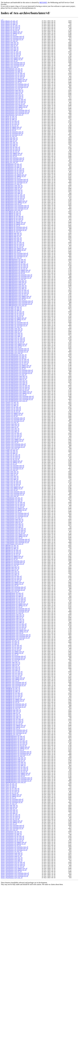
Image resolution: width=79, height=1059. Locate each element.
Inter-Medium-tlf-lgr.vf (10, 682)
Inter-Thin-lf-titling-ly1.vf (12, 955)
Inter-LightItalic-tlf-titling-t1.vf (15, 647)
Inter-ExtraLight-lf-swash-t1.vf (13, 380)
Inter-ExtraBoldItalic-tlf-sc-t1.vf (14, 350)
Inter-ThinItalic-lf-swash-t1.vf (13, 1009)
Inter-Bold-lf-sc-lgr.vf (10, 141)
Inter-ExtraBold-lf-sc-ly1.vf (12, 258)
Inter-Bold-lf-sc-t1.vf (10, 147)
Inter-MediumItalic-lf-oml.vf (12, 712)
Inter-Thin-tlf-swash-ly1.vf (12, 981)
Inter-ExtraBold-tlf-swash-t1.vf (13, 296)
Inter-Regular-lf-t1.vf (10, 782)
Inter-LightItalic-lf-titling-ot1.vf (15, 614)
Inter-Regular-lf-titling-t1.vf (13, 787)
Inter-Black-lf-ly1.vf (9, 23)
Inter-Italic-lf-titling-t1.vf (12, 501)
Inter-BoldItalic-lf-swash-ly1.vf (14, 206)
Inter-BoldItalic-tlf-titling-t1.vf (14, 247)
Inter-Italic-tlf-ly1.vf (10, 512)
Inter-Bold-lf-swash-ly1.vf (11, 149)
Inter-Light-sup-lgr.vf (10, 562)
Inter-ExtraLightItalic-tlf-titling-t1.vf (17, 475)
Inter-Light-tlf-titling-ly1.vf (13, 586)
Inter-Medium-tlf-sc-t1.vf (11, 693)
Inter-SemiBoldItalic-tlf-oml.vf (13, 915)
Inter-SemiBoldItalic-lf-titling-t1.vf (16, 902)
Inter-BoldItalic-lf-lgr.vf (11, 193)
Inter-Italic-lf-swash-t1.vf (12, 494)
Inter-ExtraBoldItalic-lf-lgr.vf (13, 308)
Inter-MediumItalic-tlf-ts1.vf (12, 763)
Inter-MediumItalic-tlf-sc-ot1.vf (14, 749)
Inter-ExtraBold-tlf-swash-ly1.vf (14, 295)
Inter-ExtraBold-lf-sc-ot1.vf (12, 260)
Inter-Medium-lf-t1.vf (9, 667)
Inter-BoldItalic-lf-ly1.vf (11, 195)
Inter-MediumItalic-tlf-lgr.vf (12, 739)
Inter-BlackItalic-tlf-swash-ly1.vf (14, 123)
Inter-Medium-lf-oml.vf (10, 655)
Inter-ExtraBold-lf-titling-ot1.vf (14, 271)
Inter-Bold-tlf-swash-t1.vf (11, 182)
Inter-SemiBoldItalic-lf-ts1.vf (13, 904)
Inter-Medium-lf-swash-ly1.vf (12, 664)
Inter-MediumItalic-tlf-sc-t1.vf (13, 750)
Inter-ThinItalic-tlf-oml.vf (12, 1029)
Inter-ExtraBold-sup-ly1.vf (11, 278)
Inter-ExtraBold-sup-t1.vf (11, 280)
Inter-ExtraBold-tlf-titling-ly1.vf (14, 300)
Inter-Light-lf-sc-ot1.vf (10, 546)
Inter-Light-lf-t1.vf (9, 553)
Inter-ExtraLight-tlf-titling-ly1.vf (15, 415)
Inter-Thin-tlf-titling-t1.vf (12, 990)
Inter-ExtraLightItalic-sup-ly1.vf (14, 450)
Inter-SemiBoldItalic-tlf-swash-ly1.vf (16, 924)
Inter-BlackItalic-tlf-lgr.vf (12, 110)
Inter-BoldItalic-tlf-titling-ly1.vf (15, 243)
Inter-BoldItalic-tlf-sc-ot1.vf (13, 234)
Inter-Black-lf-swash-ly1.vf (12, 34)
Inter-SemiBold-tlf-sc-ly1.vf (12, 861)
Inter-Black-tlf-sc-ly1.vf (11, 60)
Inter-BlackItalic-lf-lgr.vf (12, 79)
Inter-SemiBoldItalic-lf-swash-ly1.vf (15, 893)
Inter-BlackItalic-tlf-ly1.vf (12, 112)
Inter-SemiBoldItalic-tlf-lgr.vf (13, 911)
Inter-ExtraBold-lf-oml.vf (11, 254)
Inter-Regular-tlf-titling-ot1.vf (14, 817)
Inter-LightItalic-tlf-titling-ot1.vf (15, 645)
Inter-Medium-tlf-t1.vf (10, 699)
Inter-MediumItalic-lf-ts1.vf (12, 732)
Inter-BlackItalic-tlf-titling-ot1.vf (15, 130)
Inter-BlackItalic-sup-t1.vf (12, 108)
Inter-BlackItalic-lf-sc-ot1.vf (13, 88)
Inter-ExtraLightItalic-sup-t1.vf (14, 451)
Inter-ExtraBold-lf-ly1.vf (11, 252)
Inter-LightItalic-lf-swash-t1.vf (14, 608)
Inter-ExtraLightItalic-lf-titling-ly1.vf (17, 440)
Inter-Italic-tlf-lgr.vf (10, 511)
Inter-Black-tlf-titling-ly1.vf (13, 71)
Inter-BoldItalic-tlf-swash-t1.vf (14, 239)
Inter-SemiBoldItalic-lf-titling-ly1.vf (16, 898)
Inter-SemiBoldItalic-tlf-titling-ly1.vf (16, 930)
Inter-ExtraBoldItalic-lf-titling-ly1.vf (16, 326)
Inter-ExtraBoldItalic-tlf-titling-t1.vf (16, 361)
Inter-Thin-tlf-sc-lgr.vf (10, 974)
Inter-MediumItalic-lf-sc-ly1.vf (13, 715)
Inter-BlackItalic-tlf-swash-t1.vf (14, 125)
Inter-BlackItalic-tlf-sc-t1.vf (13, 121)
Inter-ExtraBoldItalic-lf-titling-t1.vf (16, 330)
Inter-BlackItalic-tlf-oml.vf (12, 114)
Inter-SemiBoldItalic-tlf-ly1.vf (13, 913)
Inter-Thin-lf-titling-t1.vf (12, 959)
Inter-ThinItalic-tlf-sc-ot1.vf (13, 1035)
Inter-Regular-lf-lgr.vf (10, 765)
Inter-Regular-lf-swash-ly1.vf (12, 778)
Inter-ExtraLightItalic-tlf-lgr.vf (14, 453)
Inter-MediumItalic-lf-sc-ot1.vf (13, 717)
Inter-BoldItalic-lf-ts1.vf (11, 217)
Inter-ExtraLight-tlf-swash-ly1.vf (14, 409)
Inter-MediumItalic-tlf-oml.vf (12, 743)
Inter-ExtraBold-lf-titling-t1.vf (14, 272)
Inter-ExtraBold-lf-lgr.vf (11, 250)
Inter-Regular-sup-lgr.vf (10, 791)
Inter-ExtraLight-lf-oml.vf (11, 368)
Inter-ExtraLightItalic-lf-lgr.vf (14, 422)
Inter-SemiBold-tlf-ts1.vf (11, 878)
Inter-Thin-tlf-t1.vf (9, 985)
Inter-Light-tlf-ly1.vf (10, 570)
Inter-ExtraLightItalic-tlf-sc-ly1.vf (15, 461)
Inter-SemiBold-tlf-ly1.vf (11, 856)
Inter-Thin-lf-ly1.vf (9, 939)
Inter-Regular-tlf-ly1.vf (10, 798)
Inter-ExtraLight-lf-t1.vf (11, 381)
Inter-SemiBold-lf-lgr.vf (10, 822)
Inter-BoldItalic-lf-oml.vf (11, 197)
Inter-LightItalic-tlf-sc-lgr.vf (13, 631)
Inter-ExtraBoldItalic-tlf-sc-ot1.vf (15, 348)
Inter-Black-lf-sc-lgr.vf (10, 27)
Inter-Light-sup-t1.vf (9, 566)
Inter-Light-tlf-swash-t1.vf (12, 583)
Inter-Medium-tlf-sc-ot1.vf (11, 691)
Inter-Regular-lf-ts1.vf (10, 789)
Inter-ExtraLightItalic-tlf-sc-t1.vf (15, 464)
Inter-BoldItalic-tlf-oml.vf (12, 228)
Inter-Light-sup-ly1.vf (10, 564)
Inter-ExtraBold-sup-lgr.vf (11, 276)
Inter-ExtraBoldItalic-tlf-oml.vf (14, 343)
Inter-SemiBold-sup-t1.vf (10, 852)
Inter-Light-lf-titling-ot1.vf (12, 557)
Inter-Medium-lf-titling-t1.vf (12, 673)
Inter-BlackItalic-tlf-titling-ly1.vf (15, 129)
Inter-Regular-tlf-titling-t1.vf (13, 819)
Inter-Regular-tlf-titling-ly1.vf (14, 815)
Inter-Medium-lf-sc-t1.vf (10, 662)
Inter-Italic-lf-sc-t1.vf (10, 490)
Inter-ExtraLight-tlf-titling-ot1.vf (15, 416)
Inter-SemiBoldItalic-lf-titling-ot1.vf (16, 900)
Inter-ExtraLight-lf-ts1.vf (11, 389)
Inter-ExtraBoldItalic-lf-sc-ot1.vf (14, 317)
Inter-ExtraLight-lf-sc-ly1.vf (12, 372)
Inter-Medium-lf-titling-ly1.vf (13, 669)
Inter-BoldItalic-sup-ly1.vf (12, 221)
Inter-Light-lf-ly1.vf (9, 538)
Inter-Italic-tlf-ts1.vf (10, 535)
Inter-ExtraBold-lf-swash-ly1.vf (13, 263)
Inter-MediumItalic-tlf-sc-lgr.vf (14, 745)
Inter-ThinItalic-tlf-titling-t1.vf (14, 1048)
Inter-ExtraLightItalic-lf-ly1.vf (14, 424)
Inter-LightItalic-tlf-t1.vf (12, 642)
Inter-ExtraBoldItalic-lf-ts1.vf (13, 332)
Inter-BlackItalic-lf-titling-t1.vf (14, 101)
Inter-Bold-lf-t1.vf (8, 152)
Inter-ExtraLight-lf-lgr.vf (11, 365)
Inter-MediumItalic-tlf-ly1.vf (12, 741)
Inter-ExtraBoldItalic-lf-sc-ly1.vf (14, 315)
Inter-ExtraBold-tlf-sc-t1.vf (12, 293)
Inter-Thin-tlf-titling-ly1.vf (12, 987)
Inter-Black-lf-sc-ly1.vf (10, 29)
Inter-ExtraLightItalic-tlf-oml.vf (14, 457)
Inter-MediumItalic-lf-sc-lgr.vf (13, 714)
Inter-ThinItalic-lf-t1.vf (11, 1011)
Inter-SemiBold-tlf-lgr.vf (11, 854)
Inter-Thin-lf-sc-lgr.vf (10, 942)
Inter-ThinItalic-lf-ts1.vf (11, 1018)
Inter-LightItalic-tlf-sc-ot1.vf (13, 634)
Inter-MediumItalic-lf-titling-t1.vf (15, 730)
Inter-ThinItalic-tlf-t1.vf (11, 1042)
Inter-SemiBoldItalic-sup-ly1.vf (13, 907)
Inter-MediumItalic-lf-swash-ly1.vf (14, 721)
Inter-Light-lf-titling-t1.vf (12, 559)
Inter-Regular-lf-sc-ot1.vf (11, 774)
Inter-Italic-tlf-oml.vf (10, 514)
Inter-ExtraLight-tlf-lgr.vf (12, 396)
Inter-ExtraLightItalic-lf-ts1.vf (14, 446)
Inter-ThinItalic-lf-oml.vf (11, 998)
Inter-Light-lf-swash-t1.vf (11, 551)
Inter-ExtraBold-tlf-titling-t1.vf (14, 304)
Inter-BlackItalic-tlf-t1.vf (12, 127)
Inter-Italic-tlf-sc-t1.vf (11, 522)
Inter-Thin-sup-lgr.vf (9, 963)
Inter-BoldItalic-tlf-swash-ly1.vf (14, 237)
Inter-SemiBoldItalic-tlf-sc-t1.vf (14, 922)
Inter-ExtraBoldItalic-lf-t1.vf (13, 324)
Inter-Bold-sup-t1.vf (9, 165)
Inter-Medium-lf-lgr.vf (10, 651)
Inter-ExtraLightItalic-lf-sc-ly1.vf (15, 429)
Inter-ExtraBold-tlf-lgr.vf (11, 282)
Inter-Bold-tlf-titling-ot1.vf (12, 188)
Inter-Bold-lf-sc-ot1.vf (10, 145)
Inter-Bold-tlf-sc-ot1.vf (10, 176)
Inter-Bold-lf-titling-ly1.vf (12, 154)
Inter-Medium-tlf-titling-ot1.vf (13, 703)
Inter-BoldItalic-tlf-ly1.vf (12, 226)
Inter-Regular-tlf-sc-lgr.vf (12, 802)
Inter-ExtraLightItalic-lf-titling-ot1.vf (17, 442)
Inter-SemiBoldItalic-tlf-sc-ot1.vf (14, 920)
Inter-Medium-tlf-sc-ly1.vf (11, 690)
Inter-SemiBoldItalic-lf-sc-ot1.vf (14, 889)
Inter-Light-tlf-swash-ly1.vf (12, 581)
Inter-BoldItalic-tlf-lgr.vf (12, 224)
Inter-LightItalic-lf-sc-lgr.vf (13, 599)
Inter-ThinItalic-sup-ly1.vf (12, 1022)
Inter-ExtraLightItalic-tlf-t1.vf (14, 470)
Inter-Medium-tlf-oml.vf (10, 686)
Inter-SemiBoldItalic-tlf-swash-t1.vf (15, 926)
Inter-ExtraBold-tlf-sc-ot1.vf (12, 291)
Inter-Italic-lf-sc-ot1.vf (11, 488)
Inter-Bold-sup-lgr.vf (9, 162)
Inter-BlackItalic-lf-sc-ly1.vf (13, 86)
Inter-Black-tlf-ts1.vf (10, 77)
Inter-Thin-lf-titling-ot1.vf (12, 957)
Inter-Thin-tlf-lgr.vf (9, 968)
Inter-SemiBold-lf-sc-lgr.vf (12, 828)
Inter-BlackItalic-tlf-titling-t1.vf (15, 132)
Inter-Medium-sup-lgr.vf (10, 677)
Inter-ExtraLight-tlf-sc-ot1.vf (13, 405)
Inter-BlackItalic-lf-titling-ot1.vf (15, 99)
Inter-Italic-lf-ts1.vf (10, 503)
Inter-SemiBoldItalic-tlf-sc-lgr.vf (14, 917)
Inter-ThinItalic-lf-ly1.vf (11, 996)
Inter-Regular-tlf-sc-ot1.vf (12, 806)
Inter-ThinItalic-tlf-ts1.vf (12, 1049)
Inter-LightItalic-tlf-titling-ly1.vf (15, 643)
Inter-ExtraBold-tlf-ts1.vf (11, 306)
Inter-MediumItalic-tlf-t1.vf (12, 756)
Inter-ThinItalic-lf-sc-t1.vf (12, 1005)
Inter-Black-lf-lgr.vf (9, 21)
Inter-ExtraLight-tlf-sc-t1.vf (12, 407)
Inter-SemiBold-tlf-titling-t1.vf (14, 876)
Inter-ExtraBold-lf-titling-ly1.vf (14, 269)
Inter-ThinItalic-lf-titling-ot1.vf (14, 1014)
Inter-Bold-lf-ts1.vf (9, 160)
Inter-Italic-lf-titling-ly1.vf (13, 498)
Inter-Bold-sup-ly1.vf (9, 164)
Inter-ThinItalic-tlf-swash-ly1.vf (14, 1038)
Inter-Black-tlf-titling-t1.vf (12, 75)
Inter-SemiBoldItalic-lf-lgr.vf (13, 880)
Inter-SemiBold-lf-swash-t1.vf (12, 837)
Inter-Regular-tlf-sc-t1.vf (11, 808)
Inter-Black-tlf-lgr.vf (10, 53)
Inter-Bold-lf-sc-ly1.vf (10, 143)
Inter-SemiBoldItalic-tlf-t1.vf (13, 928)
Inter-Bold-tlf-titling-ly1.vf (12, 186)
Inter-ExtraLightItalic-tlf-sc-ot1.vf (15, 463)
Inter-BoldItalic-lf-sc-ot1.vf (12, 202)
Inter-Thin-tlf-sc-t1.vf (10, 979)
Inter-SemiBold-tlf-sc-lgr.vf (12, 859)
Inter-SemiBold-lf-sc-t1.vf (11, 834)
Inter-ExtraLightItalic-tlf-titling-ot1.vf (17, 474)
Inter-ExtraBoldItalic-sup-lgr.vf (14, 333)
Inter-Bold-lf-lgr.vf (9, 136)
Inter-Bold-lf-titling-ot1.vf (12, 156)
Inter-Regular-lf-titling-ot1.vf (13, 786)
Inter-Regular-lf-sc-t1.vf (11, 776)
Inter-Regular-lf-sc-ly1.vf (11, 773)
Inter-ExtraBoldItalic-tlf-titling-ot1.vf (17, 359)
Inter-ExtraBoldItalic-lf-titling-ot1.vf (16, 328)
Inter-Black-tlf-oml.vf (10, 57)
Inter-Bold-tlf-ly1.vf (9, 169)
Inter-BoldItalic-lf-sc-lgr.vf (12, 199)
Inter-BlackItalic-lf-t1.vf (11, 95)
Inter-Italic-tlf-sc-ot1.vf (11, 520)
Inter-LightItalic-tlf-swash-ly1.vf (14, 638)
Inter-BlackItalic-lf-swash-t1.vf (14, 93)
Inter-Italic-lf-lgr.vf (10, 479)
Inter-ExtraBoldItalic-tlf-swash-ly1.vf (16, 352)
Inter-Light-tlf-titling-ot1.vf (13, 588)
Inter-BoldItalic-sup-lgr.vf (12, 219)
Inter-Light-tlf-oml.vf (10, 571)
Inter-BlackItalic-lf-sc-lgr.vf (13, 84)
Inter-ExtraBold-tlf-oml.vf (11, 285)
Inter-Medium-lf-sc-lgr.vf (11, 656)
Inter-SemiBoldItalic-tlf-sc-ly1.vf (14, 918)
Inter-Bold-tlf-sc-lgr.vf (10, 173)
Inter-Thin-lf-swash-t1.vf (11, 952)
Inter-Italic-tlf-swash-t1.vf (12, 525)
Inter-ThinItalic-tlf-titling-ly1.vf (15, 1044)
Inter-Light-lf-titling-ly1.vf (12, 555)
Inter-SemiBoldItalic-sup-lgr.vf (13, 906)
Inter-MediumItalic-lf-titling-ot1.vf (15, 728)
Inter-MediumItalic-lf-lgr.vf (12, 708)
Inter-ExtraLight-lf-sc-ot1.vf (12, 374)
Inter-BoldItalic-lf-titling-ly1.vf (14, 212)
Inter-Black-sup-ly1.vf (10, 49)
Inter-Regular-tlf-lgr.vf (10, 797)
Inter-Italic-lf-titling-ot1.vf (13, 499)
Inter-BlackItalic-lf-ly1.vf (12, 81)
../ (2, 20)
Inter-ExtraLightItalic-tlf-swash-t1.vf (16, 468)
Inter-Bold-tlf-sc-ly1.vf (10, 175)
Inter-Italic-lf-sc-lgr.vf (11, 485)
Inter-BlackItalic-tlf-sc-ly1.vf (13, 117)
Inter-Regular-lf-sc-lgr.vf (11, 771)
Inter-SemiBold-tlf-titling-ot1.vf (14, 874)
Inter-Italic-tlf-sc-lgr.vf (11, 516)
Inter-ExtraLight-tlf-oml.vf (12, 400)
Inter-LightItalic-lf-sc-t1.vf (12, 605)
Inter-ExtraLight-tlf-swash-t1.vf (14, 411)
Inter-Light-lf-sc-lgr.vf (10, 542)
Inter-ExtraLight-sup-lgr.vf (12, 391)
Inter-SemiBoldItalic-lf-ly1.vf (13, 882)
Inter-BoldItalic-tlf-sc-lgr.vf (13, 230)
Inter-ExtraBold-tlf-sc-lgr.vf (12, 287)
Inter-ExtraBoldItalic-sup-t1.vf (13, 337)
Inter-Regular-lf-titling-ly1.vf (13, 784)
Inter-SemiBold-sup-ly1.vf (11, 850)
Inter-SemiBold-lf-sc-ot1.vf (12, 832)
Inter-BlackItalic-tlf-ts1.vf (12, 134)
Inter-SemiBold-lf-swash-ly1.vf (13, 835)
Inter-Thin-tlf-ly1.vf (9, 970)
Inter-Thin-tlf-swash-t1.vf (11, 983)
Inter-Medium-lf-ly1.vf (10, 653)
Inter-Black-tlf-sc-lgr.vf (11, 58)
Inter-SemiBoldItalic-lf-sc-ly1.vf (14, 887)
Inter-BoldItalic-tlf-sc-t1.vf (12, 236)
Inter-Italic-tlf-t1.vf (10, 527)
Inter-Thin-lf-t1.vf (8, 954)
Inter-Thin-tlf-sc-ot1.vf (10, 978)
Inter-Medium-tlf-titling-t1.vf (13, 704)
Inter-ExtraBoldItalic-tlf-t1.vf (13, 356)
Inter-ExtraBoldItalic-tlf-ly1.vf (14, 341)
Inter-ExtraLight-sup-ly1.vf (12, 392)
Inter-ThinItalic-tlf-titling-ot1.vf (15, 1046)
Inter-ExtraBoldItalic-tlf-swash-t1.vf (16, 354)
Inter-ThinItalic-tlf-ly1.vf (12, 1027)
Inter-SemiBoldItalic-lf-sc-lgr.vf (14, 885)
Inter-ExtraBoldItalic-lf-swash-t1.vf (15, 322)
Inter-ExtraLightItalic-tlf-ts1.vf (14, 477)
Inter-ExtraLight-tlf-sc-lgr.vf (13, 402)
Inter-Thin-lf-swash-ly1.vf (11, 950)
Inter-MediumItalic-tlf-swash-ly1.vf (15, 752)
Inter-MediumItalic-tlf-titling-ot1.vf (16, 760)
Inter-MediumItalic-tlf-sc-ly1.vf (14, 747)
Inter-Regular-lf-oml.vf (10, 769)
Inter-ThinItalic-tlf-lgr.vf (12, 1025)
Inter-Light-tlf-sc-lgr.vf (11, 573)
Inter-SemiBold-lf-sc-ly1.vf (12, 830)
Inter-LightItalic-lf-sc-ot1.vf (13, 603)
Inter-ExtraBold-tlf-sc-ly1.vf (12, 289)
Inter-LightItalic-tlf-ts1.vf (12, 649)
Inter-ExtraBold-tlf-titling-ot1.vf (14, 302)
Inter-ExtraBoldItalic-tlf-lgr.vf (14, 339)
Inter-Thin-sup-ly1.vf (9, 965)
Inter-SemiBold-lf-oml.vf (10, 826)
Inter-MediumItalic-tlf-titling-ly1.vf (16, 758)
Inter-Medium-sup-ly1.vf (10, 679)
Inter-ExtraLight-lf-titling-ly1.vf (14, 383)
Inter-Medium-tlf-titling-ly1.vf (13, 701)
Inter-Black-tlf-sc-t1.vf (10, 64)
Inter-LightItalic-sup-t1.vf (12, 623)
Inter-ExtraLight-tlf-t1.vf (11, 413)
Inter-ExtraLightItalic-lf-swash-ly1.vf (16, 435)
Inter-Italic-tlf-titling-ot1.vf (13, 531)
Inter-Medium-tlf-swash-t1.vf (12, 697)
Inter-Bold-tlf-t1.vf (9, 184)
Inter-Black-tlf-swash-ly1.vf (12, 66)
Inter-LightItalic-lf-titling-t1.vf (14, 616)
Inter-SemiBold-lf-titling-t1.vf (13, 845)
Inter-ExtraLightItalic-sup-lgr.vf (14, 448)
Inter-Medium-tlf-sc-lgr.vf (11, 688)
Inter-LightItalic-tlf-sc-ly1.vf (13, 632)
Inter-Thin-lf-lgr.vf (9, 937)
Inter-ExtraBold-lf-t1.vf (10, 267)
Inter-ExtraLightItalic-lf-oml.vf (14, 426)
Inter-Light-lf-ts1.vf (9, 560)
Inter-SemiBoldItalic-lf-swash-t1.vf (15, 894)
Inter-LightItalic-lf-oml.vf (12, 597)
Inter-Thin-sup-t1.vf (9, 966)
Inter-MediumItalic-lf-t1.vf (12, 725)
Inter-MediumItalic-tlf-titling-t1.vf (15, 762)
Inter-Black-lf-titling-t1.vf (12, 44)
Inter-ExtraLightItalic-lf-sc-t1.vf (14, 433)
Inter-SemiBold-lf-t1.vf (10, 839)
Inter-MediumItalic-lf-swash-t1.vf (14, 723)
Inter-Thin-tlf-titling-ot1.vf (12, 989)
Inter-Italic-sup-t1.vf (10, 509)
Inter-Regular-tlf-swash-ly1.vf (13, 810)
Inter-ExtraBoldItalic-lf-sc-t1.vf (14, 319)
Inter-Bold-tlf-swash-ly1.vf (12, 180)
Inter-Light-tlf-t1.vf (9, 584)
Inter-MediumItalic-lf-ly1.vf (12, 710)
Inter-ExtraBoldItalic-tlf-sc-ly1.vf (15, 346)
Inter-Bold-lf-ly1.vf (9, 138)
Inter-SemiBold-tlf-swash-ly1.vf (13, 867)
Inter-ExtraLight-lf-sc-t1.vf (12, 376)
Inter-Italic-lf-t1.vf (9, 496)
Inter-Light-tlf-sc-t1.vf (10, 579)
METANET (43, 2)
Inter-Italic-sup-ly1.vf (10, 507)
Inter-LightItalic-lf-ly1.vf (12, 595)
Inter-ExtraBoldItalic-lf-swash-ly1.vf (16, 320)
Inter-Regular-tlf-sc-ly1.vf (12, 804)
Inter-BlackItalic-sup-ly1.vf (12, 106)
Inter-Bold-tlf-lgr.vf (9, 167)
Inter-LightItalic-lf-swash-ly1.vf (14, 607)
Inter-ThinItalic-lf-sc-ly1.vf (12, 1002)
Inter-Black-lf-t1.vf (9, 38)
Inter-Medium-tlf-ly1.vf (10, 684)
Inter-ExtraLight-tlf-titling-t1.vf (14, 418)
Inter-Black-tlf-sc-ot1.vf (11, 62)
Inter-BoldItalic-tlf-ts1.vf (12, 248)
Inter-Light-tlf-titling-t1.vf (12, 590)
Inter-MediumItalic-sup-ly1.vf (12, 736)
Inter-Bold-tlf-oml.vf (9, 171)
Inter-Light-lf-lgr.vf (9, 536)
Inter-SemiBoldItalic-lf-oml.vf (13, 883)
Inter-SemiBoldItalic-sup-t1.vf (13, 909)
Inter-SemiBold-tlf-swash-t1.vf (13, 869)
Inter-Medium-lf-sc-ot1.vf (11, 660)
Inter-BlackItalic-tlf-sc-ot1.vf (13, 119)
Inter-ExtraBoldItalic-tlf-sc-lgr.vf (15, 344)
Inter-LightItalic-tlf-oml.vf (12, 629)
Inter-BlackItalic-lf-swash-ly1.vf (14, 92)
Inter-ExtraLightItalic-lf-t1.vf (13, 439)
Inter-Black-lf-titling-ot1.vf (12, 42)
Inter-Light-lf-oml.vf (9, 540)
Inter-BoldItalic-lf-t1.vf (11, 210)
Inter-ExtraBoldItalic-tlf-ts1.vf (14, 363)
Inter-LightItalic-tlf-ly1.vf (12, 627)
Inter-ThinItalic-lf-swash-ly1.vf (14, 1007)
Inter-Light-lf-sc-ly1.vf (10, 544)
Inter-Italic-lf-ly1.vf (10, 481)
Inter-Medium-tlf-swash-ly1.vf (12, 695)
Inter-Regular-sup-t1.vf (10, 795)
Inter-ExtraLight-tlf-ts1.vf (12, 420)
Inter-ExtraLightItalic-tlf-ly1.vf (14, 455)
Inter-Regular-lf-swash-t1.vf (12, 780)
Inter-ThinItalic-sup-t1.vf (11, 1024)
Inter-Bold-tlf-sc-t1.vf (10, 178)
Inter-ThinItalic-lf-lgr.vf (11, 994)
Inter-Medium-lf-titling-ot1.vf (13, 671)
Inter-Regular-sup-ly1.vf (10, 793)
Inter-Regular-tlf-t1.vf (10, 813)
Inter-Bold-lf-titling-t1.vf (12, 158)
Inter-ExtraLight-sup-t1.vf (11, 394)
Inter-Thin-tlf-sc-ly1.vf (10, 976)
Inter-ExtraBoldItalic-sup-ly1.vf (14, 335)
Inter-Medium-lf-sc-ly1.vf (11, 658)
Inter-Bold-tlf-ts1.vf (9, 191)
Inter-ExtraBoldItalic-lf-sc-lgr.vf (14, 313)
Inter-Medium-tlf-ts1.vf (10, 706)
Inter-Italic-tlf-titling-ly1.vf (13, 529)
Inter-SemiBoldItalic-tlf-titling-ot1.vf (16, 931)
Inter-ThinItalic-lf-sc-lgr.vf (12, 1000)
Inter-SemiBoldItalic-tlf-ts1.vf (13, 935)
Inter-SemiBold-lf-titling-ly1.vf (14, 841)
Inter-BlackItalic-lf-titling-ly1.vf (15, 97)
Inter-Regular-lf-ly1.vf (10, 767)
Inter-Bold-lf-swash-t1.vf (11, 151)
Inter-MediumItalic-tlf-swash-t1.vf (14, 754)
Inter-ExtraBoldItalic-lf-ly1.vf (13, 309)
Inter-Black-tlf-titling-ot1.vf (13, 73)
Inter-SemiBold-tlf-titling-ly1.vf (14, 872)
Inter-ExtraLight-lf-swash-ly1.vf (14, 378)
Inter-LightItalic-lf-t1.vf (11, 610)
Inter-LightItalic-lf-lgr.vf (12, 594)
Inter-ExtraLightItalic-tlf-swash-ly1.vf (16, 466)
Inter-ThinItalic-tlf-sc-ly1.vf (13, 1033)
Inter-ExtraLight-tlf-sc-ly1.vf (13, 404)
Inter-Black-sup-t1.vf (9, 51)
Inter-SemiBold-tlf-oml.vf (11, 858)
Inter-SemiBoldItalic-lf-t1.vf (12, 896)
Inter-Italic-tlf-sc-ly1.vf (11, 518)
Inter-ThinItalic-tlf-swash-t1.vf (14, 1040)
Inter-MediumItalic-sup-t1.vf (12, 738)
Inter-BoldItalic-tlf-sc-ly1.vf (13, 232)
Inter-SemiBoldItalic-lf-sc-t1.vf (14, 891)
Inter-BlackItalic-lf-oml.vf (12, 82)
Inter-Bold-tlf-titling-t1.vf (12, 189)
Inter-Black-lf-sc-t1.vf (10, 33)
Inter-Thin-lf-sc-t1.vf (10, 948)
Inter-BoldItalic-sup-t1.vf (11, 223)
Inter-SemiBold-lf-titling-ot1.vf (14, 843)
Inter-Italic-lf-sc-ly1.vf (11, 487)
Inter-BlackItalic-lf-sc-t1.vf (12, 90)
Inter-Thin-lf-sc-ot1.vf (10, 946)
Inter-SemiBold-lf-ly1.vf (10, 824)
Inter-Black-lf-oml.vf (9, 25)
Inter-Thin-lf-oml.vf (9, 941)
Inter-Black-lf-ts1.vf (9, 45)
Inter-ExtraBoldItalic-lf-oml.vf (13, 311)
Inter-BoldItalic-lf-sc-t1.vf (12, 204)
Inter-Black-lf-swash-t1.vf (11, 36)
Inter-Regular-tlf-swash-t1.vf (12, 811)
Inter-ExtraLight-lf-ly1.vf (11, 367)
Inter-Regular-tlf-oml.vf (10, 800)
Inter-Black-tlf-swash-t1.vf (12, 68)
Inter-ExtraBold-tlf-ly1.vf (11, 284)
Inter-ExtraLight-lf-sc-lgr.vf (12, 370)
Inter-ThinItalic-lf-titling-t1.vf (14, 1016)
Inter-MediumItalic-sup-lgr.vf (12, 734)
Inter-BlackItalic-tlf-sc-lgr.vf (13, 116)
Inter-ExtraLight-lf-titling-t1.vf (14, 387)
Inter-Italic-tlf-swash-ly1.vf (12, 523)
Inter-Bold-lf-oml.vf (9, 140)
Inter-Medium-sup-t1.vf (10, 680)
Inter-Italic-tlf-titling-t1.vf (13, 533)
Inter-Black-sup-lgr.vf (10, 47)
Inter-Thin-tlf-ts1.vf (9, 992)
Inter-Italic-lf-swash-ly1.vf (12, 492)
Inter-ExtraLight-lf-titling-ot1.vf (14, 385)
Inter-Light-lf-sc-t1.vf (10, 547)
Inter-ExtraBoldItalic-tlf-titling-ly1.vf (17, 357)
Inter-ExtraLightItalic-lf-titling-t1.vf (16, 444)
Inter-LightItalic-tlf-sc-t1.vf (13, 636)
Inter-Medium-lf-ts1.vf (10, 675)
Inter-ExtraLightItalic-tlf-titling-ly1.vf (17, 472)
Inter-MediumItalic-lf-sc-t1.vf (13, 719)
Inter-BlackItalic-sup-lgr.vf (12, 105)
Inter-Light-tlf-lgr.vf (10, 568)
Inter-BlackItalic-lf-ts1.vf (12, 103)
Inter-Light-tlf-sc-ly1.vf (11, 575)
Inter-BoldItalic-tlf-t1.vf (11, 241)
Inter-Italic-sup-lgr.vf (10, 505)
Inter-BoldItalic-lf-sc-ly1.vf (12, 200)
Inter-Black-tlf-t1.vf (9, 69)
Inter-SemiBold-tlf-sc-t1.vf (12, 865)
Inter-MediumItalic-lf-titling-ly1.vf (15, 726)
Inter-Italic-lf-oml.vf (10, 483)
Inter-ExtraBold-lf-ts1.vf (11, 274)
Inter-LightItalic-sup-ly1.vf (12, 621)
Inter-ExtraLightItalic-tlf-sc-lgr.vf (15, 459)
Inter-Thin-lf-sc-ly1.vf (10, 944)
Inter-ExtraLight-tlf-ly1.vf (12, 398)
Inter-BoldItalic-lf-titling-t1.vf (14, 215)
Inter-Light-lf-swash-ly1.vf (12, 549)
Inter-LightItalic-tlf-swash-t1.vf (14, 640)
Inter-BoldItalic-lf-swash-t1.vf (13, 208)
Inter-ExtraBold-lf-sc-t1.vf (12, 261)
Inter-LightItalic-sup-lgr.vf (12, 619)
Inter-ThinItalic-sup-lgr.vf (12, 1020)
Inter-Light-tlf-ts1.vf (10, 592)
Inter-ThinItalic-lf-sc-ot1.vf (12, 1003)
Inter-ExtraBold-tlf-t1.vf (11, 298)
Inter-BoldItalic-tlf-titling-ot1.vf (15, 245)
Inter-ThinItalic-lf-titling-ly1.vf (14, 1013)
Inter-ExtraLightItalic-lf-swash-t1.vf (16, 437)
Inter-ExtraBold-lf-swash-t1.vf (13, 265)
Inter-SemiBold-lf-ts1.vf (10, 846)
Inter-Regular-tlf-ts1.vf (10, 821)
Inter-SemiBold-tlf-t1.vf (10, 870)
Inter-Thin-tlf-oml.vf (9, 972)
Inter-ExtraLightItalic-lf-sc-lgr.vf (15, 428)
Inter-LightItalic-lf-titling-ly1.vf (15, 612)
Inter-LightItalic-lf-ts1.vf (12, 618)
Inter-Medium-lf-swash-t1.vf (12, 666)
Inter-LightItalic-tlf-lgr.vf (12, 625)
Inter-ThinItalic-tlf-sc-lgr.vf (13, 1031)
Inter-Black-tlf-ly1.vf (10, 55)
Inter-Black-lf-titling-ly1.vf (12, 40)
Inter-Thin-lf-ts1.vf (9, 961)
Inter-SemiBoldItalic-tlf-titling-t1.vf (16, 933)
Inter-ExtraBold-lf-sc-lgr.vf (12, 256)
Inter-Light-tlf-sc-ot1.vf (11, 577)
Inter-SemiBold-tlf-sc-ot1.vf (12, 863)
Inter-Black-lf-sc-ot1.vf (10, 31)
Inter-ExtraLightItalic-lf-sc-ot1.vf (15, 431)
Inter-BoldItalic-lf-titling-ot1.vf (14, 213)
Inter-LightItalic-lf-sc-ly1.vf (13, 601)
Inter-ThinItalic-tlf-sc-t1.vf (12, 1037)
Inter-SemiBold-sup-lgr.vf (11, 848)
